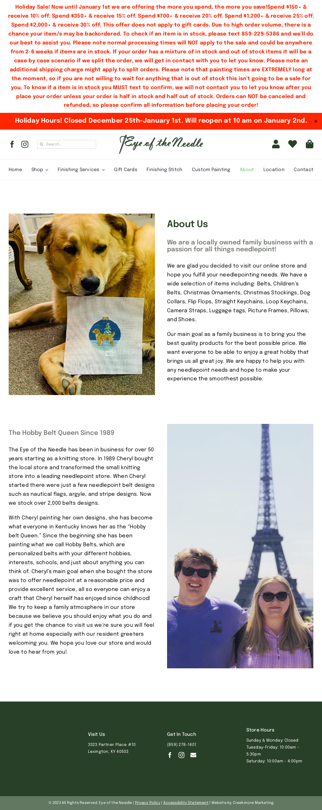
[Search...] (66, 144)
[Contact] (193, 755)
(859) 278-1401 (181, 745)
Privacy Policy (147, 803)
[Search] (41, 144)
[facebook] (12, 144)
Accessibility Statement (186, 803)
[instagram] (24, 144)
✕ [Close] (316, 121)
